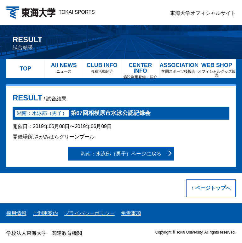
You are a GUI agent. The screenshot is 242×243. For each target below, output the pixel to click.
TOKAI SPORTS (50, 12)
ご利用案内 (45, 213)
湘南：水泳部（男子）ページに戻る (121, 153)
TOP (25, 68)
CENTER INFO (140, 70)
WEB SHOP (217, 69)
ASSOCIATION (178, 68)
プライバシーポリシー (89, 213)
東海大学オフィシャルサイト (203, 13)
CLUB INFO (102, 68)
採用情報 (16, 213)
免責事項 (131, 213)
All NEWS (64, 68)
